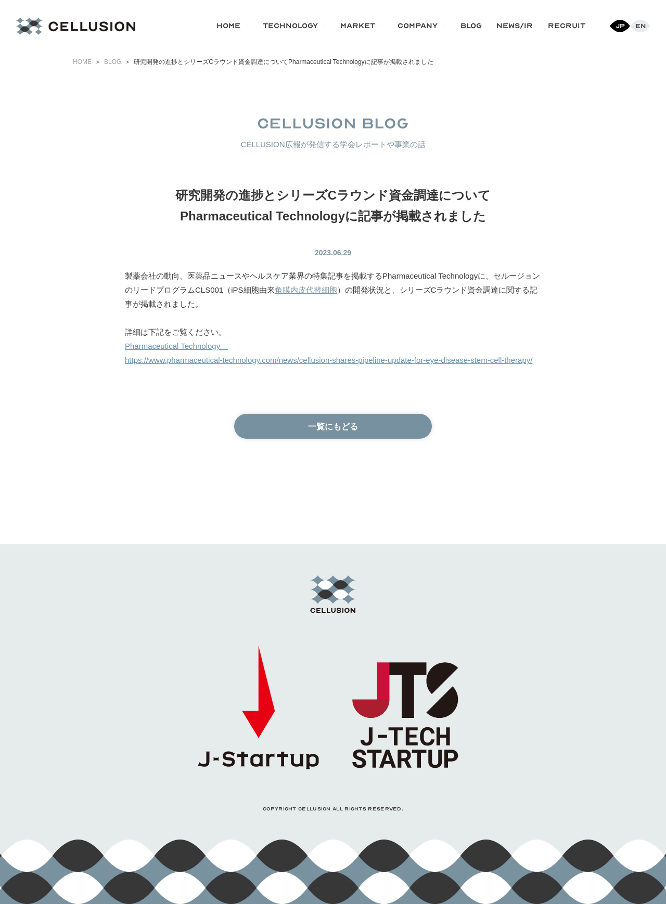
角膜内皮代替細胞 (306, 289)
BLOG (471, 25)
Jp (620, 26)
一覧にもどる (333, 426)
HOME (82, 61)
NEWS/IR (514, 25)
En (640, 26)
